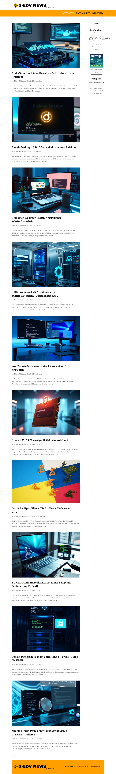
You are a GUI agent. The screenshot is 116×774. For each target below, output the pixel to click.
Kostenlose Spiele (41, 516)
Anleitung (39, 81)
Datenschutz (83, 13)
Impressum (97, 13)
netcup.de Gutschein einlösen (96, 76)
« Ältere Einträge (17, 756)
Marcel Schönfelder (20, 81)
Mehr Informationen (96, 93)
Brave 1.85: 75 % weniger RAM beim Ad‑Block (40, 440)
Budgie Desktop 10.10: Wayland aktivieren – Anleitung (44, 147)
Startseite (68, 13)
